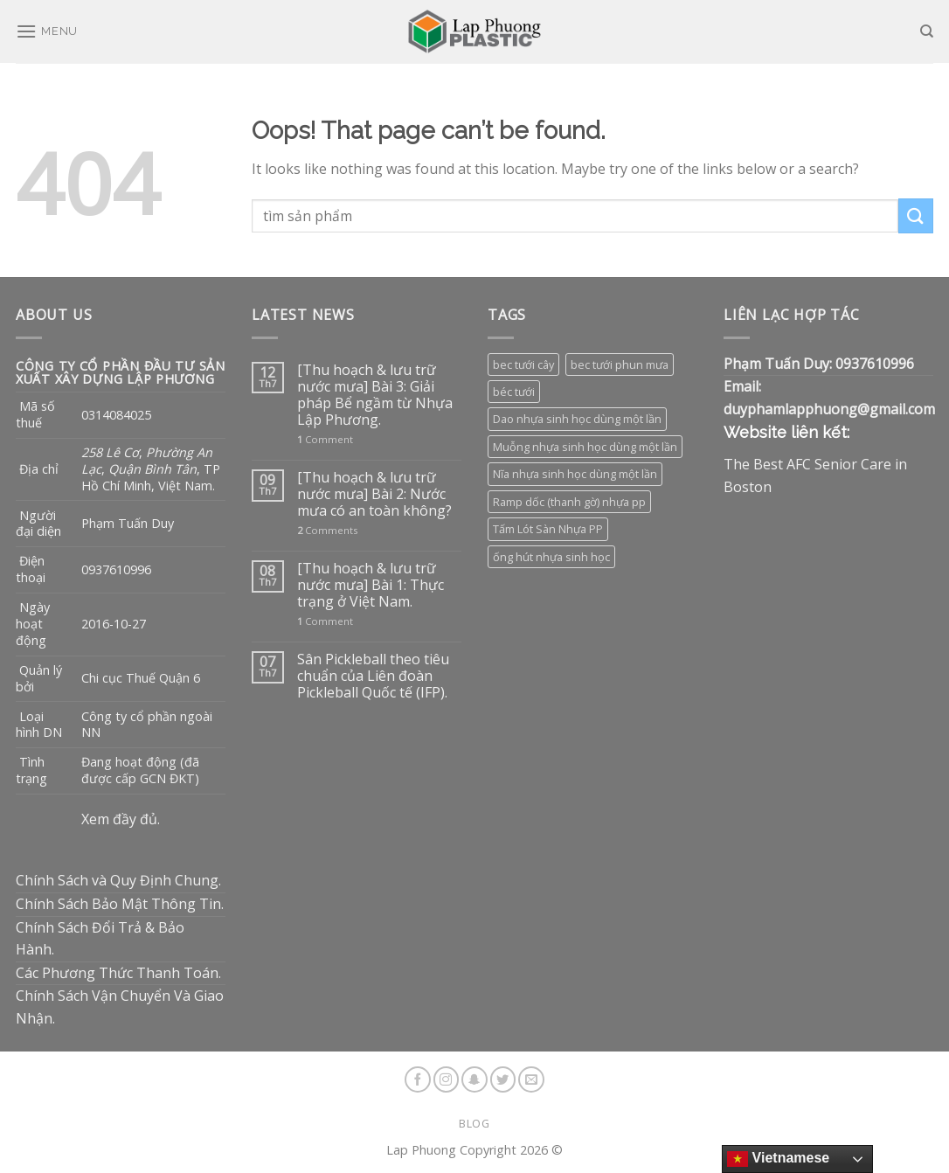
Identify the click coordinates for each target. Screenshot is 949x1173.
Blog (474, 1123)
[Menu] (47, 31)
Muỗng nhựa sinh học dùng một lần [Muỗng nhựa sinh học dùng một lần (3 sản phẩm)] (585, 447)
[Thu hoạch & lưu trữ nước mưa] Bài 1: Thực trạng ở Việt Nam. (370, 585)
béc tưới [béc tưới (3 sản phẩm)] (514, 391)
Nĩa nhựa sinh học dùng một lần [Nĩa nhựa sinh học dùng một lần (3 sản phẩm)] (575, 474)
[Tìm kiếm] (926, 31)
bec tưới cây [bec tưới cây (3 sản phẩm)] (523, 364)
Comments (327, 530)
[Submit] (915, 215)
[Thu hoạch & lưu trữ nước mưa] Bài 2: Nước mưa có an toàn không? (374, 494)
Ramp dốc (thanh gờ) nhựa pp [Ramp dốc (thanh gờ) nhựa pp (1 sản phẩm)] (569, 502)
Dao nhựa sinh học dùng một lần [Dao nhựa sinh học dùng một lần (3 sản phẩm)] (577, 419)
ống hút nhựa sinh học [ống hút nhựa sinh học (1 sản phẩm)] (551, 557)
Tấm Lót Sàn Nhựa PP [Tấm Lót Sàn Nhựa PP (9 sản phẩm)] (548, 529)
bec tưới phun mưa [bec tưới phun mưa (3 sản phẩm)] (619, 364)
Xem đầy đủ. (120, 819)
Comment (325, 439)
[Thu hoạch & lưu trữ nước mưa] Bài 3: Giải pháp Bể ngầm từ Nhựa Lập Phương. (375, 395)
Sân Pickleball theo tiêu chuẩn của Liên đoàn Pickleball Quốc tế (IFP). (373, 676)
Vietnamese (778, 1159)
